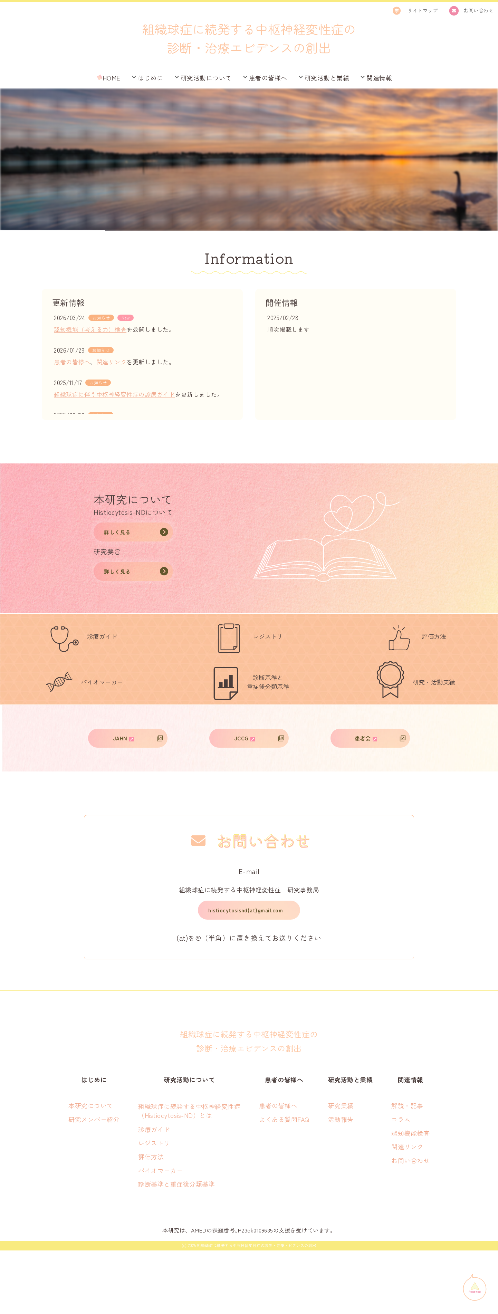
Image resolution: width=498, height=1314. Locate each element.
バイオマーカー (160, 1233)
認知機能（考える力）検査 (90, 329)
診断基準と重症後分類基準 (176, 1247)
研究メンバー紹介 (93, 1183)
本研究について (90, 1169)
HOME (112, 77)
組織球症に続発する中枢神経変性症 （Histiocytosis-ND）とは (189, 1174)
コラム (401, 1183)
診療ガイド (154, 1193)
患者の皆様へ (268, 77)
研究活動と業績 (327, 77)
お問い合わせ (410, 1224)
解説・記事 (407, 1169)
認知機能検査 (410, 1196)
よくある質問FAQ (284, 1183)
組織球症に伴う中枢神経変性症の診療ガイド (114, 394)
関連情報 (379, 77)
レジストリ (154, 1206)
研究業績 (341, 1169)
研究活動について (206, 77)
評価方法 (151, 1220)
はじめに (150, 77)
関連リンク (111, 361)
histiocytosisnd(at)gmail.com (245, 971)
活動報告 (341, 1183)
